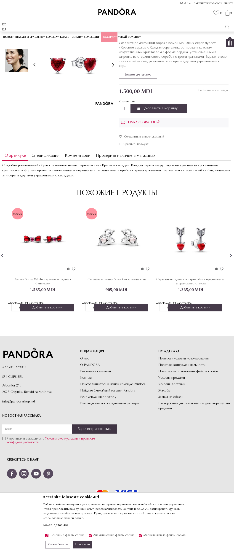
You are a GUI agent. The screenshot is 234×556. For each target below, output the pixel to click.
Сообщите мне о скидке (213, 122)
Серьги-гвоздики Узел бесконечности (116, 311)
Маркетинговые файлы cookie (164, 535)
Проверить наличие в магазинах (125, 188)
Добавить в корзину (161, 141)
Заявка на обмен (170, 429)
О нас (84, 391)
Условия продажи (171, 410)
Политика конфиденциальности (181, 397)
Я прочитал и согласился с (51, 473)
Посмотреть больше (135, 36)
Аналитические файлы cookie (113, 535)
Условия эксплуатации (61, 471)
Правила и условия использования (183, 391)
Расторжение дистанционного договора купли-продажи (194, 438)
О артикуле (15, 188)
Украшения (84, 45)
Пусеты (114, 45)
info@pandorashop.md (18, 434)
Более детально (138, 107)
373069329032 (15, 399)
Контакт (86, 410)
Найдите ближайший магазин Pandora (107, 423)
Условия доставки (171, 416)
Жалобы (164, 423)
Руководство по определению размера (109, 435)
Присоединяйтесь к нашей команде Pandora (113, 416)
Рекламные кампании (95, 403)
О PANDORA (90, 397)
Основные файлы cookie (67, 535)
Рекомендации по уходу (98, 429)
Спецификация (45, 188)
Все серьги (100, 45)
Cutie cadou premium (101, 36)
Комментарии (77, 188)
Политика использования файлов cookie (188, 403)
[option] (117, 36)
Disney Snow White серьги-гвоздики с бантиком (42, 313)
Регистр (228, 3)
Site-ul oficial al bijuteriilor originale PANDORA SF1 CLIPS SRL (38, 45)
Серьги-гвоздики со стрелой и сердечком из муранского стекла (190, 313)
